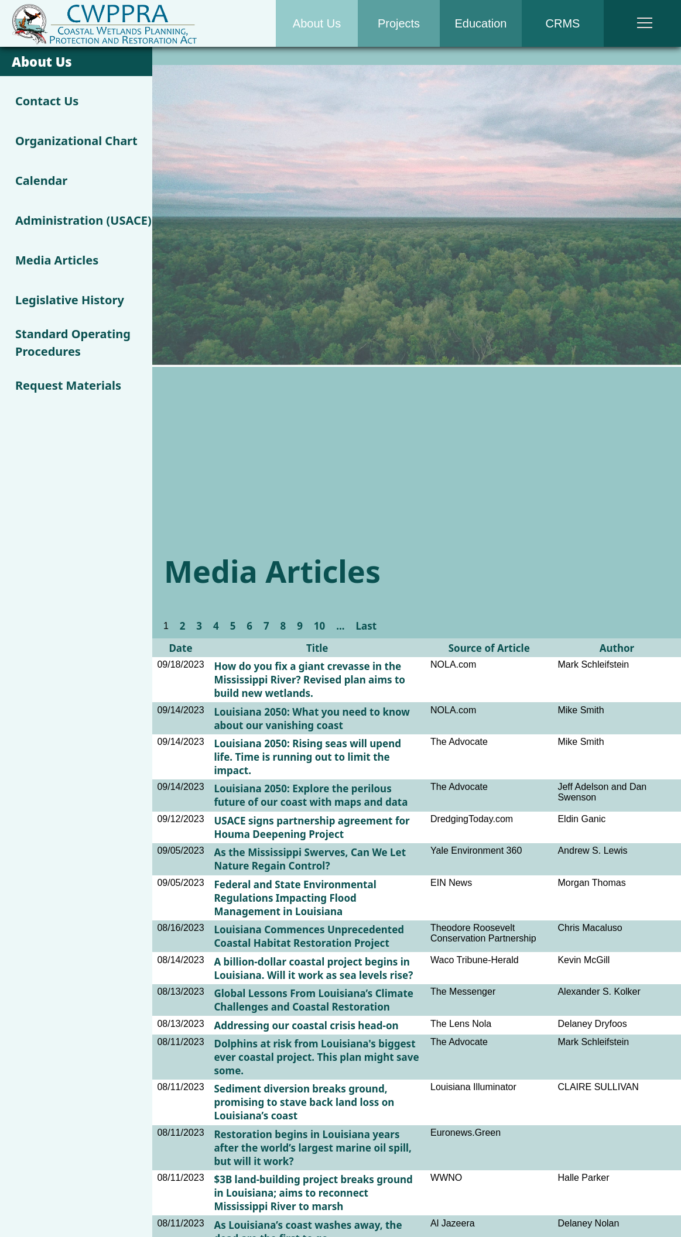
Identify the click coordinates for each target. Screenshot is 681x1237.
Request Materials (68, 385)
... (340, 626)
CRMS (563, 23)
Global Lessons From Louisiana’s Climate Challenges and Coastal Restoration (313, 1000)
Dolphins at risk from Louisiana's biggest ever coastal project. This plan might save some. (316, 1057)
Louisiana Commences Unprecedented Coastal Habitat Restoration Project (309, 936)
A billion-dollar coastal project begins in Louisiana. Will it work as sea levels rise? (313, 968)
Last (366, 626)
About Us (317, 23)
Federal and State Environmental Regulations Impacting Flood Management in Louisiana (295, 898)
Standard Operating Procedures (73, 342)
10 (319, 626)
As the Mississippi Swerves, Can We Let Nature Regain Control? (310, 859)
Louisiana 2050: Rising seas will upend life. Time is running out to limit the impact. (307, 757)
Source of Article (489, 648)
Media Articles (56, 260)
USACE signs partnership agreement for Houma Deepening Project (311, 827)
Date (180, 648)
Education (481, 23)
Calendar (41, 180)
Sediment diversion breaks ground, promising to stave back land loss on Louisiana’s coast (304, 1102)
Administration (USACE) (83, 220)
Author (617, 648)
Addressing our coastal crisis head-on (306, 1025)
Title (317, 648)
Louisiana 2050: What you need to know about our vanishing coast (311, 718)
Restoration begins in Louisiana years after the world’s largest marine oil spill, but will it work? (313, 1148)
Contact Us (46, 101)
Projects (399, 23)
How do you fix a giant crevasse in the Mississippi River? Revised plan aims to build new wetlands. (309, 679)
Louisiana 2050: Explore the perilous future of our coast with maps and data (311, 795)
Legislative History (69, 300)
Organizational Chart (76, 141)
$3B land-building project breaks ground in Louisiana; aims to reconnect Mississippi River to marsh (313, 1193)
